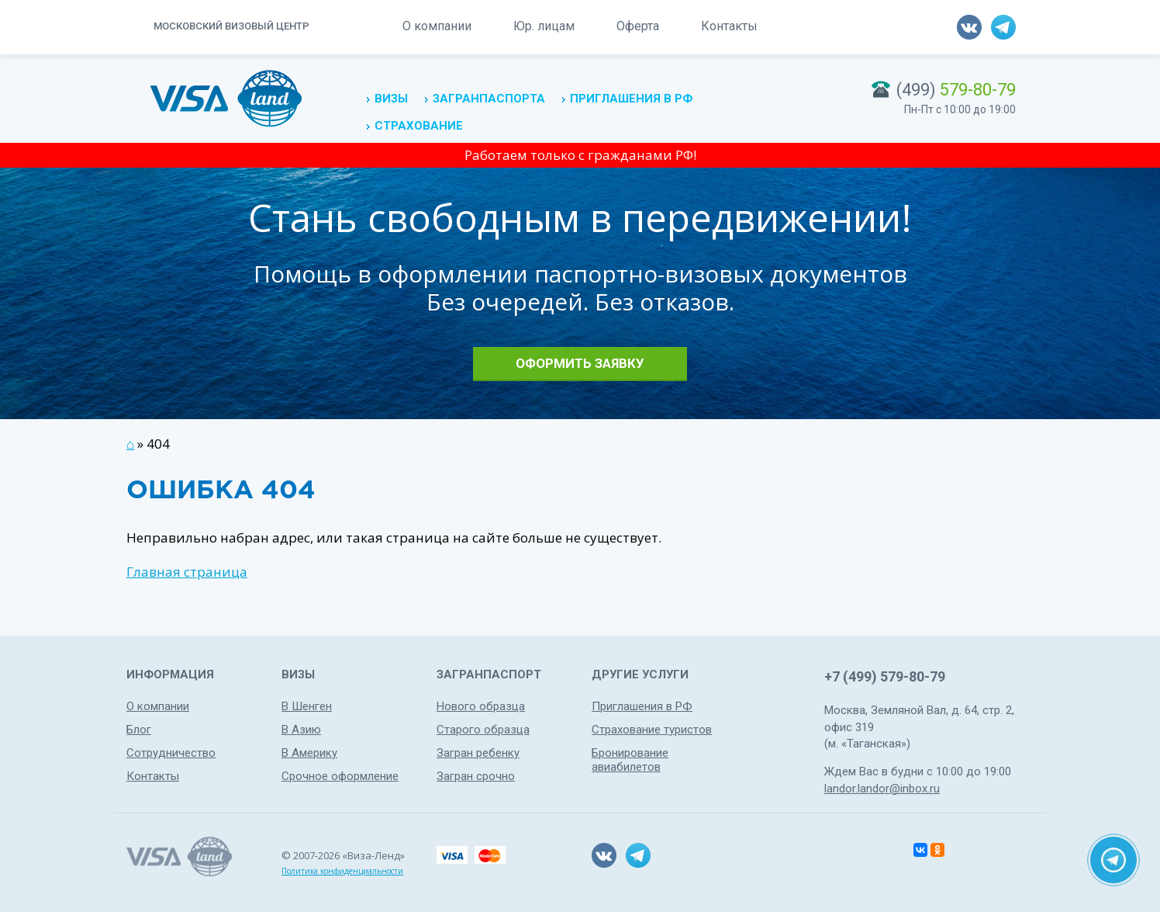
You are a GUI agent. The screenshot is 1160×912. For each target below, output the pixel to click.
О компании (436, 26)
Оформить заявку (580, 363)
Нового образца (481, 706)
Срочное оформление (340, 776)
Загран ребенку (478, 753)
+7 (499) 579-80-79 (884, 676)
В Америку (309, 753)
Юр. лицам (544, 26)
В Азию (301, 730)
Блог (138, 730)
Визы (391, 99)
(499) (956, 89)
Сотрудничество (171, 753)
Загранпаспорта (489, 99)
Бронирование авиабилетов (630, 760)
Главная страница (186, 572)
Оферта (637, 26)
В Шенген (306, 706)
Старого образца (483, 730)
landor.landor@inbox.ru (882, 789)
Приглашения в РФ (631, 99)
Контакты (729, 26)
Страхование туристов (652, 730)
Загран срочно (476, 776)
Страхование (419, 126)
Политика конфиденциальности (342, 870)
